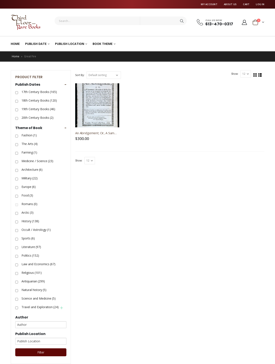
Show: (234, 74)
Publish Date (36, 44)
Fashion (29, 135)
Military (29, 178)
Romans (29, 204)
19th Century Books (38, 109)
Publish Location (69, 44)
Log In (260, 4)
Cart (246, 4)
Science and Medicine (38, 298)
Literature (31, 247)
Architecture (32, 170)
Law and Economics (38, 264)
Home (15, 44)
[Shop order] (104, 75)
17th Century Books (39, 92)
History (30, 221)
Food (27, 195)
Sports (28, 238)
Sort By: (79, 75)
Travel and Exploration (40, 307)
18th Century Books (39, 100)
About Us (230, 4)
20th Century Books (37, 118)
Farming (29, 152)
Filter (40, 352)
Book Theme (103, 44)
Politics (30, 255)
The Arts (29, 144)
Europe (28, 187)
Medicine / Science (37, 161)
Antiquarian (33, 281)
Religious (31, 273)
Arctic (27, 212)
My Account (209, 4)
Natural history (33, 290)
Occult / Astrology (36, 230)
